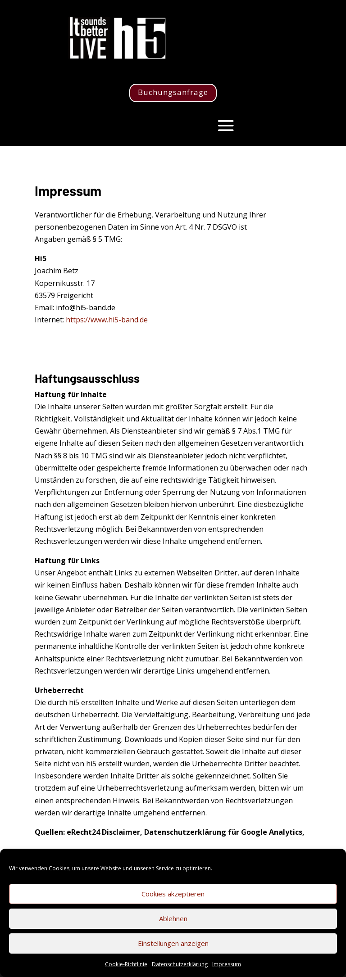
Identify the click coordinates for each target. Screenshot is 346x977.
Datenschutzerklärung (180, 964)
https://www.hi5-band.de (107, 320)
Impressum (226, 964)
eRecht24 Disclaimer (103, 832)
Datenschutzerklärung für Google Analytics (223, 832)
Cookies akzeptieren (173, 893)
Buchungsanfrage (173, 92)
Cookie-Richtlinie (126, 964)
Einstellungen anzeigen (173, 943)
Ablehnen (173, 918)
